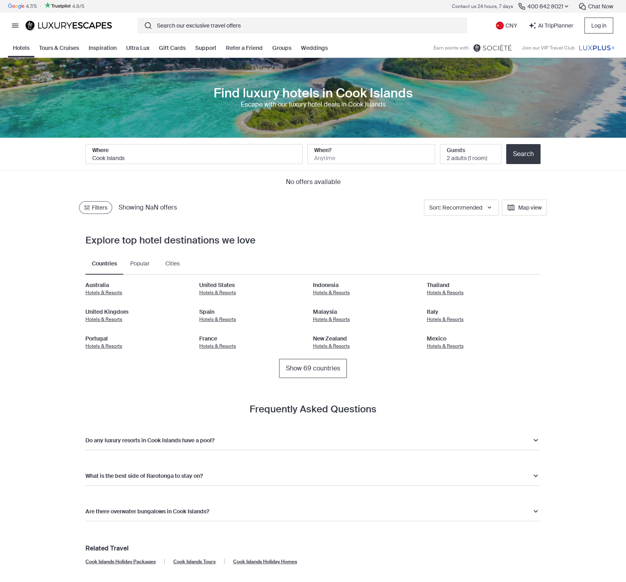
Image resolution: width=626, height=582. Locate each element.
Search (523, 154)
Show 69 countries (313, 368)
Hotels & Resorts (103, 292)
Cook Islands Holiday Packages (120, 561)
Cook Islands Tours (194, 561)
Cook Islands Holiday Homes (265, 561)
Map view (524, 208)
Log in (598, 25)
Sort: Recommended (461, 208)
